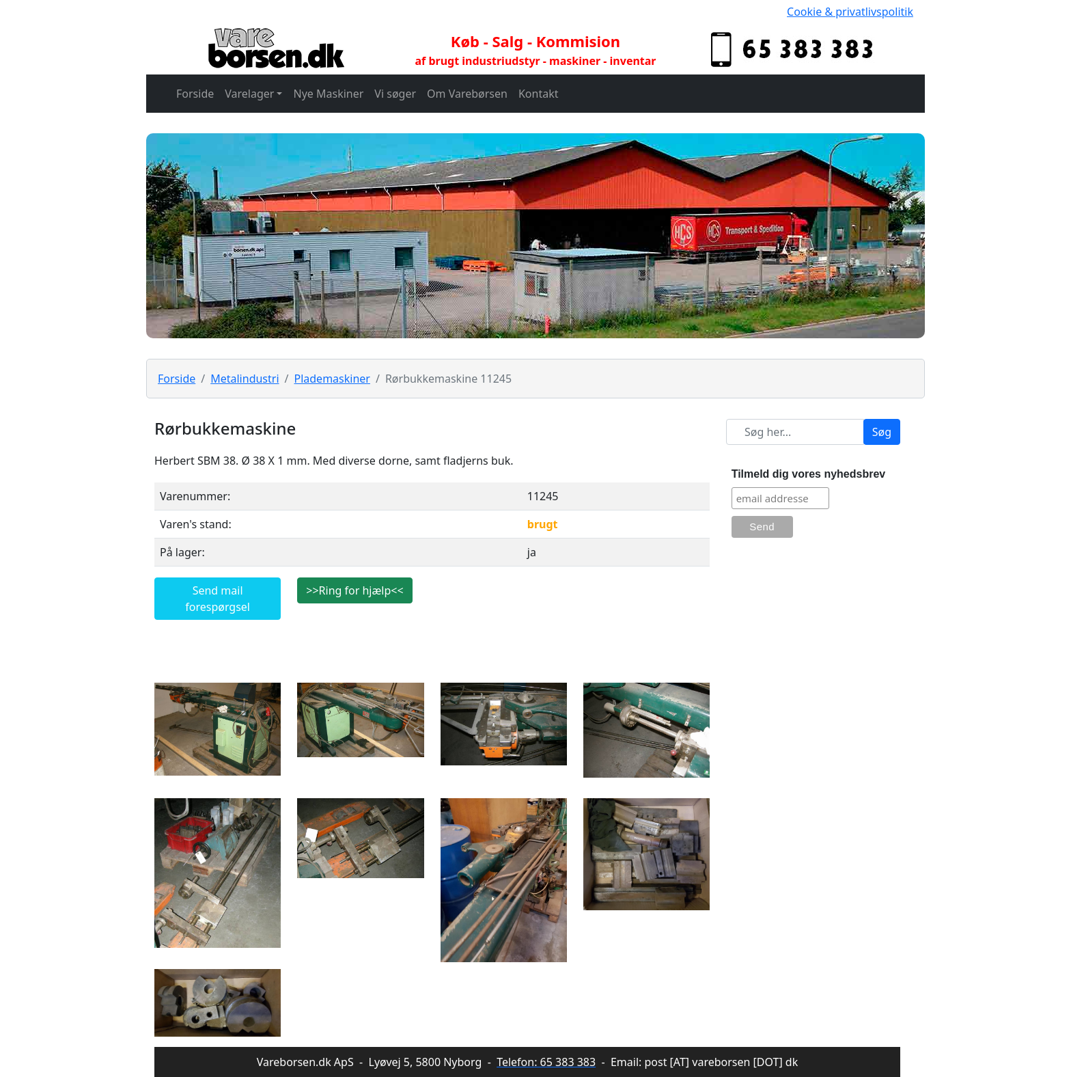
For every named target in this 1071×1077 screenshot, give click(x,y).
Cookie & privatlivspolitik (850, 11)
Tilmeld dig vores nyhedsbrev (809, 474)
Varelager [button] (249, 93)
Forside (195, 93)
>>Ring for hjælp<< (354, 590)
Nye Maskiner (328, 93)
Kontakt (538, 93)
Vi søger (395, 93)
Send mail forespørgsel (217, 598)
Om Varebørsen (467, 93)
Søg (881, 431)
